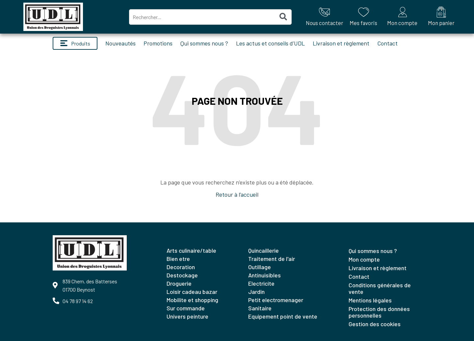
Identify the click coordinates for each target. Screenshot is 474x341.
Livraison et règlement (341, 43)
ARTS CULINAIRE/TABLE (191, 250)
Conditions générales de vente (380, 288)
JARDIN (256, 291)
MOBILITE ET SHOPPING (192, 299)
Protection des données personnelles (379, 312)
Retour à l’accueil (237, 194)
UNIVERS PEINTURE (187, 316)
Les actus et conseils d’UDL (270, 43)
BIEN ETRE (178, 258)
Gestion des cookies (375, 323)
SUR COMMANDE (186, 308)
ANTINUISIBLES (264, 275)
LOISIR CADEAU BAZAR (192, 291)
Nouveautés (120, 43)
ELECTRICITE (261, 283)
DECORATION (181, 266)
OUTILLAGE (259, 266)
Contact (387, 43)
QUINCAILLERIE (263, 250)
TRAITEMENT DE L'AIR (271, 258)
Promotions (158, 43)
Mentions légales (370, 300)
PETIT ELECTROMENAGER (275, 299)
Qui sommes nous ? (204, 43)
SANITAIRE (260, 308)
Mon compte (364, 259)
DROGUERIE (179, 283)
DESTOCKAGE (182, 275)
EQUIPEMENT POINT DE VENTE (282, 316)
